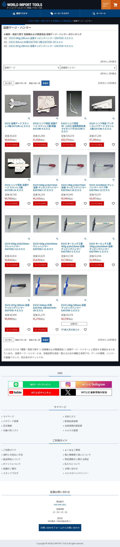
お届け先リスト (10, 430)
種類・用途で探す (42, 20)
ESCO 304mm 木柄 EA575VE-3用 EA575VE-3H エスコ (36, 42)
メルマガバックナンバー (77, 473)
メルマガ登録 (71, 430)
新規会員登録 (71, 421)
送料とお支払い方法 (13, 454)
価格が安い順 (20, 83)
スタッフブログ (10, 473)
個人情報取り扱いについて (78, 454)
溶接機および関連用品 (61, 20)
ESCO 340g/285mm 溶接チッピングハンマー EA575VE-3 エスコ (41, 38)
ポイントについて (12, 463)
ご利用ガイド (9, 449)
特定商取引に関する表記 (77, 459)
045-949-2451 (60, 504)
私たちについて (72, 463)
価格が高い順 (34, 83)
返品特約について (12, 459)
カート (115, 4)
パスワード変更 (10, 421)
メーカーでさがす (61, 13)
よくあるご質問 (72, 449)
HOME (30, 20)
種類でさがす (22, 13)
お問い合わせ (71, 468)
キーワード (101, 13)
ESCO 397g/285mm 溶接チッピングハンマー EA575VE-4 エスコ (41, 45)
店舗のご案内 (9, 468)
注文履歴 (7, 425)
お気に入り (70, 416)
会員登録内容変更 (73, 425)
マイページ (8, 416)
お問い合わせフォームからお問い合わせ (60, 527)
